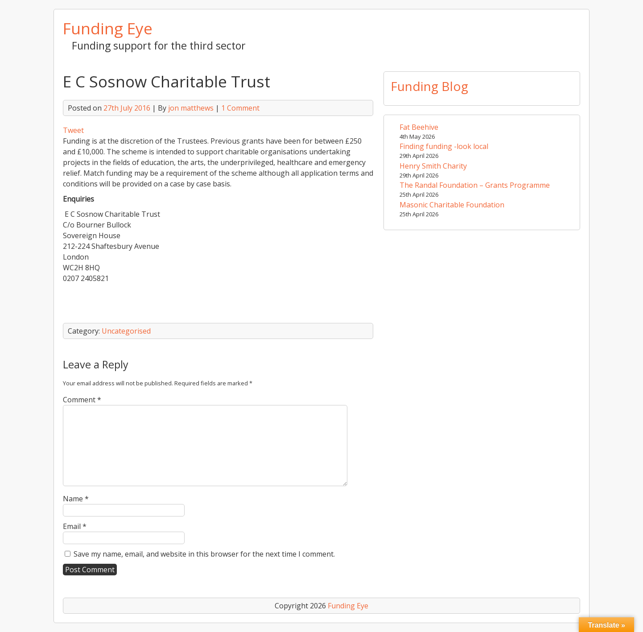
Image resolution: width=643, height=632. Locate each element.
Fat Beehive (419, 127)
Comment (82, 400)
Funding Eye (108, 28)
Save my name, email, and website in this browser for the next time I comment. (204, 554)
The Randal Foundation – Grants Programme (475, 185)
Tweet (73, 130)
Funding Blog (429, 86)
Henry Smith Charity (433, 166)
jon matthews (191, 108)
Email (75, 526)
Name (76, 499)
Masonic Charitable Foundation (452, 205)
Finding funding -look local (444, 146)
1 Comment (240, 108)
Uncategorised (126, 331)
